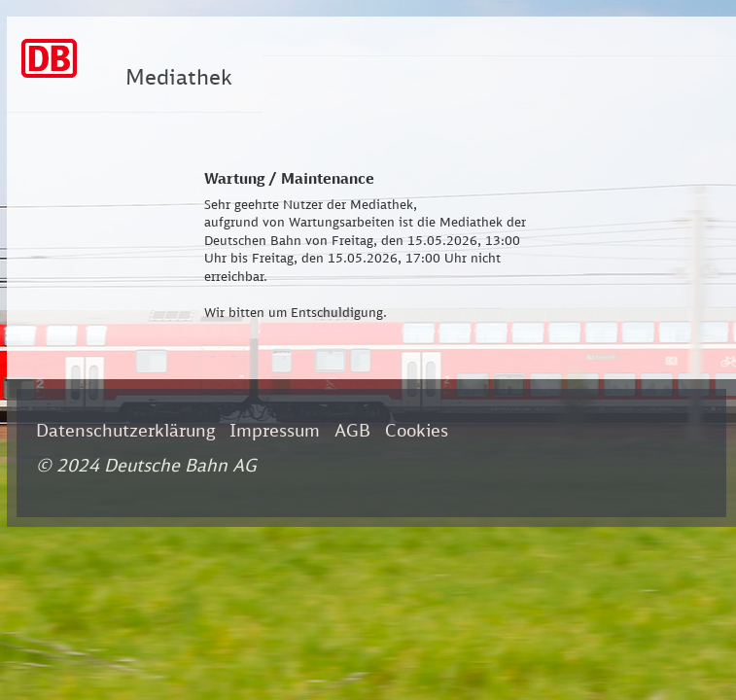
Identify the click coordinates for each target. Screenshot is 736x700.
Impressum (274, 429)
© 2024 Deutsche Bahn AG (146, 464)
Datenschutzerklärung (125, 429)
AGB (352, 429)
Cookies (416, 429)
